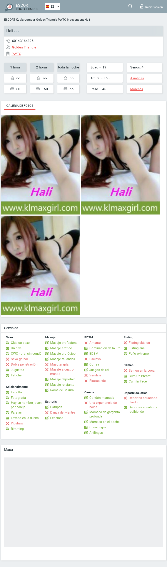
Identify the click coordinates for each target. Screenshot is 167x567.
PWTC (62, 19)
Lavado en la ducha (25, 418)
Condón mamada (101, 398)
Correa (94, 364)
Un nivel (16, 348)
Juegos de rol (99, 370)
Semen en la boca (142, 370)
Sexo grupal (19, 359)
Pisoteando (97, 381)
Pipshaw (17, 423)
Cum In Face (138, 381)
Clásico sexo (20, 343)
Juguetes (17, 370)
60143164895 (22, 41)
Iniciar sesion (151, 6)
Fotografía (18, 398)
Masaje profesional (64, 343)
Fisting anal (137, 348)
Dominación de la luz (104, 348)
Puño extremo (139, 354)
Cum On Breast (139, 376)
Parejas (16, 412)
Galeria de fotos (19, 105)
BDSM (93, 354)
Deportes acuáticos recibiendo (143, 409)
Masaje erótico (61, 348)
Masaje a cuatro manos (62, 371)
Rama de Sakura (62, 390)
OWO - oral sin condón (27, 354)
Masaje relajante (62, 385)
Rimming (17, 429)
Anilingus (96, 433)
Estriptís (56, 407)
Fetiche (16, 375)
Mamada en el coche (104, 422)
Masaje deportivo (62, 379)
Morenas (136, 89)
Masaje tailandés (62, 359)
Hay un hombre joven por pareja (26, 405)
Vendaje (95, 375)
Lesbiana (56, 418)
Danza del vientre (62, 412)
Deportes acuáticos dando (143, 400)
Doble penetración (24, 364)
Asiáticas (137, 78)
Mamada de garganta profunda (104, 414)
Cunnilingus (97, 427)
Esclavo (95, 359)
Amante (95, 343)
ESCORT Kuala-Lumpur (19, 19)
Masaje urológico (63, 354)
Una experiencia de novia (103, 405)
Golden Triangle (46, 19)
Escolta (16, 392)
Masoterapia (59, 364)
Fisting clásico (139, 343)
